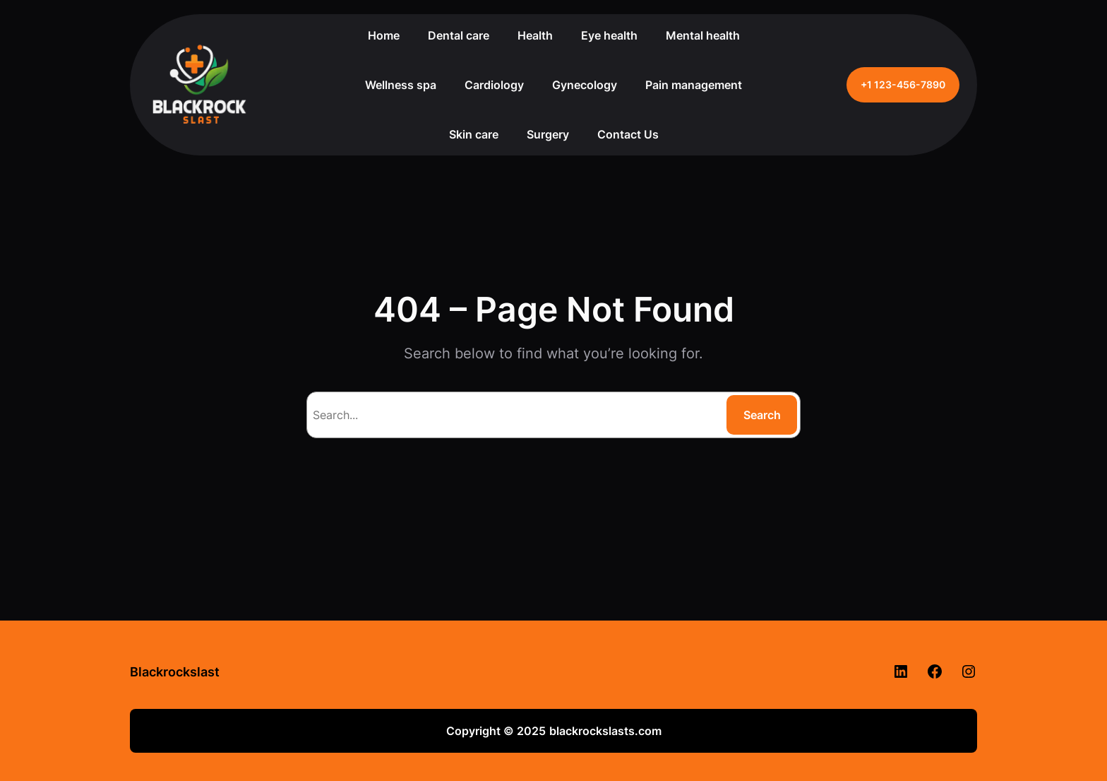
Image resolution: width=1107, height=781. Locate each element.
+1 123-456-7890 (903, 84)
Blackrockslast (175, 671)
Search (762, 415)
